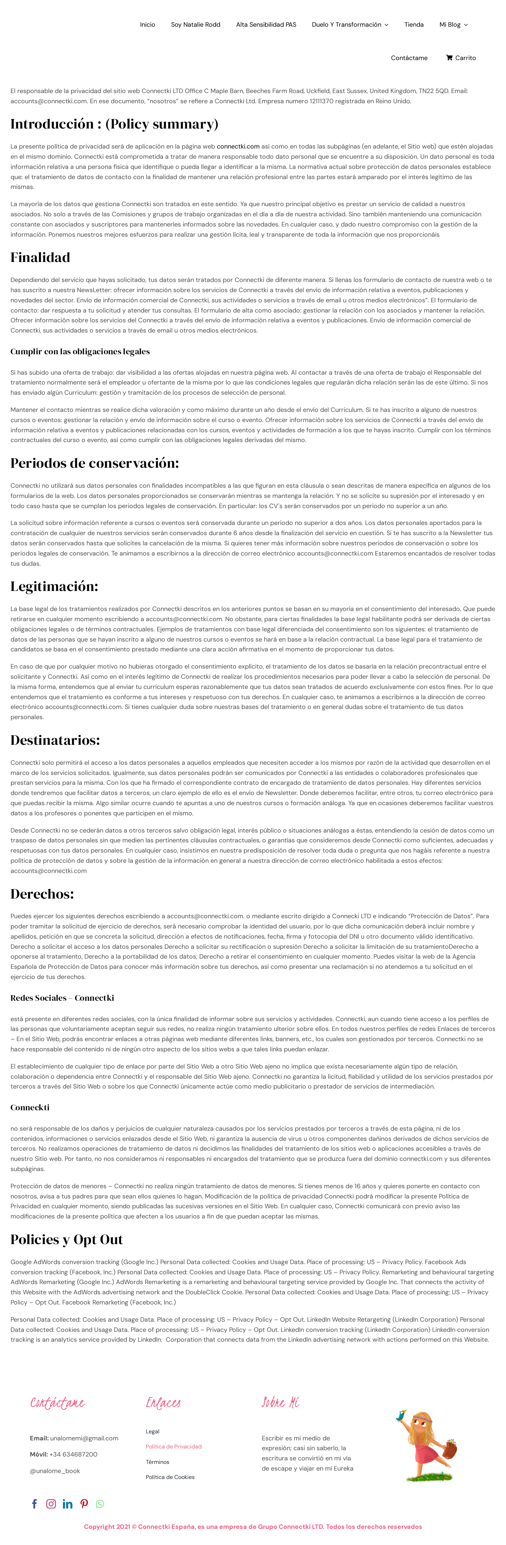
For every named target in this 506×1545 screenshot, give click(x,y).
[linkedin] (67, 1503)
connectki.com (238, 146)
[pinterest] (84, 1503)
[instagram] (51, 1503)
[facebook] (34, 1503)
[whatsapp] (100, 1503)
